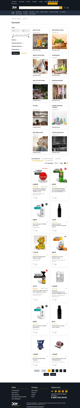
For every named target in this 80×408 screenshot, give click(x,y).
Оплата (28, 1)
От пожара (63, 11)
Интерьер (25, 11)
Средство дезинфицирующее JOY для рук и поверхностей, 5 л (59, 288)
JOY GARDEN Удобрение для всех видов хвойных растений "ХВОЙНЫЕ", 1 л (59, 186)
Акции (40, 1)
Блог (46, 1)
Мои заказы (15, 391)
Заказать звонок (53, 3)
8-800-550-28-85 (53, 1)
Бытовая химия (54, 11)
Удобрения (19, 11)
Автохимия (19, 13)
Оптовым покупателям (19, 393)
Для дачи (31, 11)
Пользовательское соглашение (35, 403)
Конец (53, 371)
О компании (15, 387)
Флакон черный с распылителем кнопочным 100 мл (59, 222)
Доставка (21, 1)
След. (46, 371)
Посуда (26, 13)
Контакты (14, 3)
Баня (37, 11)
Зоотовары (32, 13)
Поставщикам (16, 395)
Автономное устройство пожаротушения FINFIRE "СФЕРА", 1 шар (39, 186)
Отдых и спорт (44, 11)
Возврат (35, 1)
